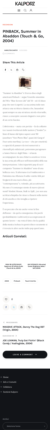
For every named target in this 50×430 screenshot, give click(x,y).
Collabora (7, 387)
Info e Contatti (9, 382)
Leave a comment (23, 354)
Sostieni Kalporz (10, 392)
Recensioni (8, 25)
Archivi (6, 419)
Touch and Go (30, 281)
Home (6, 377)
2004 (7, 281)
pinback (17, 281)
